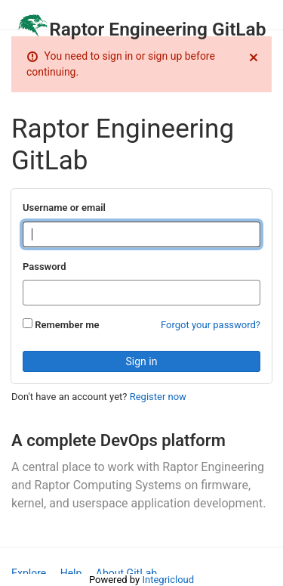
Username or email (64, 207)
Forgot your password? (210, 324)
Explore (28, 573)
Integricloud (168, 579)
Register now (158, 396)
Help (71, 573)
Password (44, 266)
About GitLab (126, 573)
